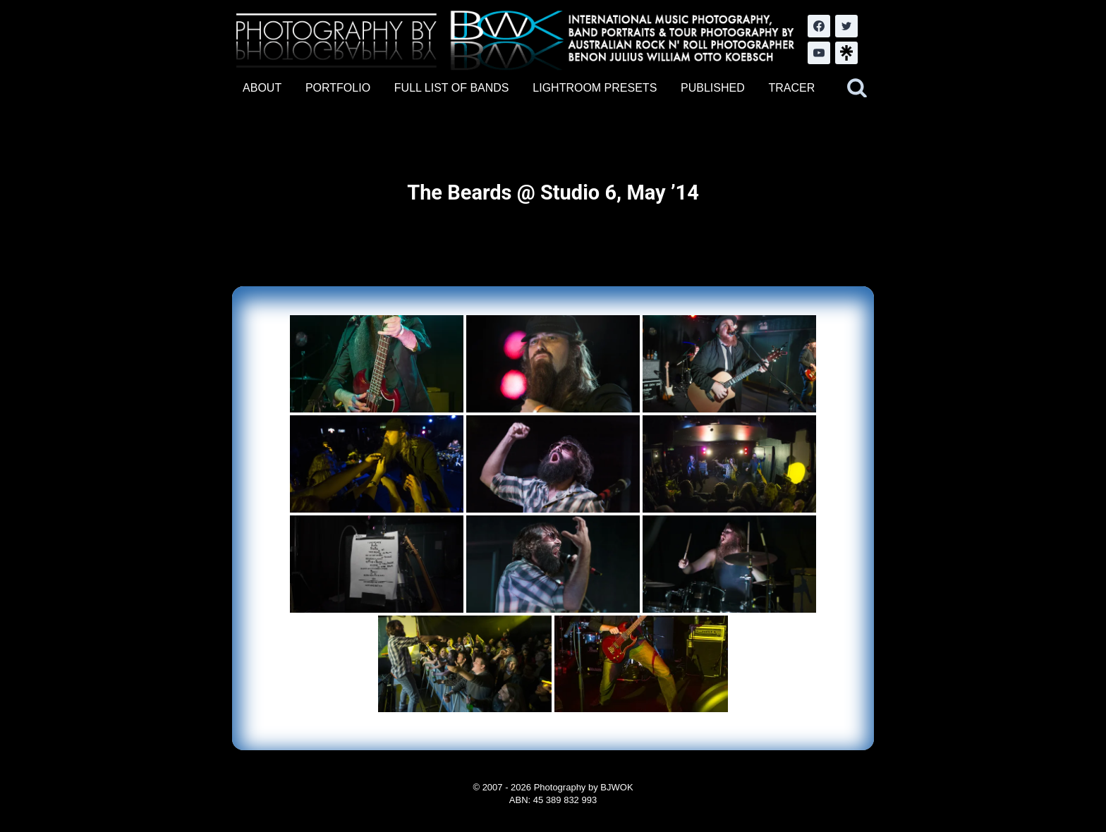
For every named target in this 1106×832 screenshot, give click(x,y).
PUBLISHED (713, 88)
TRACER (791, 88)
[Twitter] (846, 26)
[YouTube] (819, 53)
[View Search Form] (857, 88)
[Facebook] (819, 26)
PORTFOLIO (337, 88)
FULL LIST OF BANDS (451, 88)
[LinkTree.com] (846, 53)
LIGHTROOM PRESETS (595, 88)
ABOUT (262, 88)
